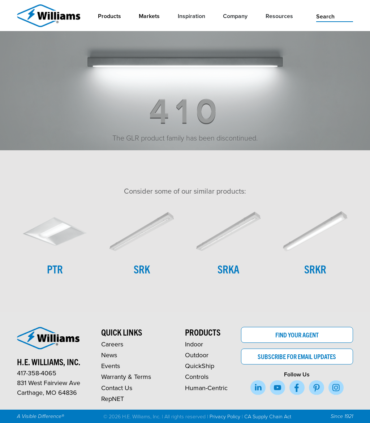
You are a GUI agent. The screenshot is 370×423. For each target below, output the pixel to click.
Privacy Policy (225, 416)
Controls (196, 376)
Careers (112, 344)
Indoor (194, 344)
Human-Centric (206, 387)
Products (109, 16)
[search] (334, 15)
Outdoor (196, 354)
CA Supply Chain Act (267, 416)
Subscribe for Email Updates (297, 356)
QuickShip (199, 365)
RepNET (112, 398)
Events (110, 365)
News (109, 354)
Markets (149, 16)
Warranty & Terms (126, 376)
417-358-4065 (36, 372)
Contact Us (116, 387)
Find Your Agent (297, 335)
